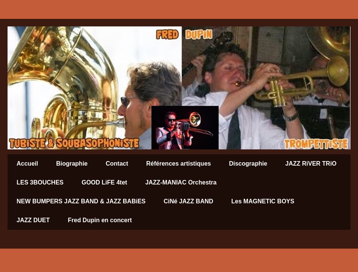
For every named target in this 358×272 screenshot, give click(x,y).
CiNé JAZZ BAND (188, 201)
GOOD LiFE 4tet (104, 182)
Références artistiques (178, 163)
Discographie (248, 163)
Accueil (27, 163)
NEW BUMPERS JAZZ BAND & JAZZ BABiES (81, 201)
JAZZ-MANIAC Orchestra (180, 182)
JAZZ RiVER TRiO (311, 163)
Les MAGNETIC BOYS (262, 201)
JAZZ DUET (33, 220)
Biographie (72, 163)
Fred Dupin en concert (100, 220)
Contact (117, 163)
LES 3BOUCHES (40, 182)
